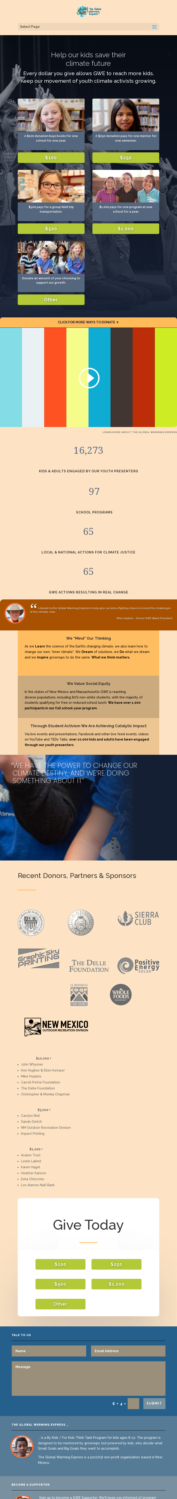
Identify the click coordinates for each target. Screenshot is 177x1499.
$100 (51, 157)
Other (51, 299)
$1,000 (126, 228)
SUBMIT (154, 1403)
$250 (126, 157)
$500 (51, 228)
